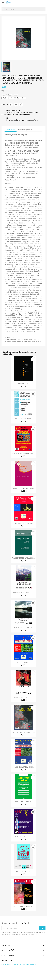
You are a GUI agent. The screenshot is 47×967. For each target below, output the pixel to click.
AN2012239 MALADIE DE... (23, 837)
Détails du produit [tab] (25, 130)
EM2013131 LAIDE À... (23, 871)
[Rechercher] (23, 9)
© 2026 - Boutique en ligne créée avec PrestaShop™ (20, 964)
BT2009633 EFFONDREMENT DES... (23, 453)
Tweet (16, 105)
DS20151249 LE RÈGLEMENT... (23, 767)
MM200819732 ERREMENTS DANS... (23, 488)
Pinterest (21, 105)
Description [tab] (10, 130)
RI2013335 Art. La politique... (23, 523)
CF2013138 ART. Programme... (23, 906)
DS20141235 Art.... (23, 662)
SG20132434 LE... (23, 384)
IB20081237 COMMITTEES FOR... (23, 419)
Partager (11, 105)
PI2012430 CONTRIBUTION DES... (23, 732)
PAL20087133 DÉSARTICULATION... (23, 558)
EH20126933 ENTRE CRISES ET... (24, 802)
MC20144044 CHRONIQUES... (23, 628)
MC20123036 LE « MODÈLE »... (23, 593)
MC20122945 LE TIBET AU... (23, 697)
